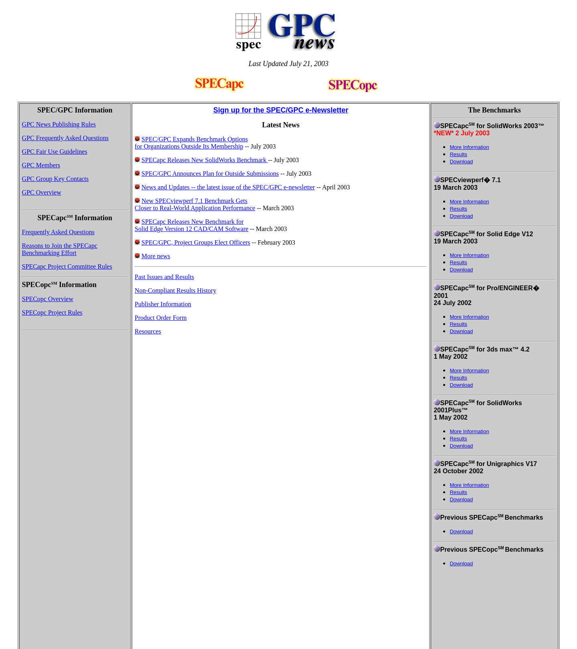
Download (461, 162)
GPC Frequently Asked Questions (65, 138)
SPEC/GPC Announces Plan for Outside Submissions (210, 173)
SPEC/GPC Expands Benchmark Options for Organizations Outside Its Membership (191, 143)
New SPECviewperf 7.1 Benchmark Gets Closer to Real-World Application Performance (195, 204)
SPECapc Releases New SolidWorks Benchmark (204, 160)
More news (155, 256)
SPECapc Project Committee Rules (67, 266)
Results (458, 209)
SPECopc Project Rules (52, 312)
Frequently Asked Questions (58, 232)
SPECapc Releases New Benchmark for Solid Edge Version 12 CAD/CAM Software (191, 225)
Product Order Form (161, 317)
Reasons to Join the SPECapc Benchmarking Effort (59, 249)
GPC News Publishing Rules (59, 124)
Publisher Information (163, 304)
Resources (148, 331)
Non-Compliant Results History (175, 290)
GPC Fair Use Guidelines (54, 151)
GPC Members (41, 165)
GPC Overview (41, 192)
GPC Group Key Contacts (55, 178)
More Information (469, 202)
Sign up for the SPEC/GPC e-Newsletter (280, 110)
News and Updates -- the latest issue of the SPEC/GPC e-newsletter (228, 187)
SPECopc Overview (47, 298)
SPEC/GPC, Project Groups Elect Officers (195, 242)
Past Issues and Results (164, 276)
